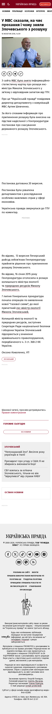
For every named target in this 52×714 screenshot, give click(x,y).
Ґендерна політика (32, 579)
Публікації (17, 11)
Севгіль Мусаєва (35, 681)
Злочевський (9, 359)
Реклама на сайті (21, 572)
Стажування (35, 586)
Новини (6, 11)
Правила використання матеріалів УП (25, 576)
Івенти (35, 572)
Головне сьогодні (14, 423)
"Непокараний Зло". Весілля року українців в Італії (24, 453)
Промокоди (26, 590)
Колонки (29, 11)
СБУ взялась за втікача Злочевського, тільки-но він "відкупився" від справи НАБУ (22, 473)
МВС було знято (21, 80)
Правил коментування (14, 412)
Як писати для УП (18, 586)
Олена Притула (36, 683)
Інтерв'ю (40, 11)
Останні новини (14, 492)
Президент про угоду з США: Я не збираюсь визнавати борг (24, 463)
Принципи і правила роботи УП (25, 583)
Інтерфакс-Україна (20, 639)
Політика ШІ (15, 579)
